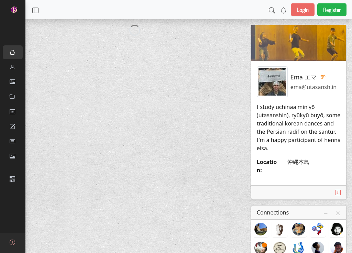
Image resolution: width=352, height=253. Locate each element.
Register (332, 9)
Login (303, 9)
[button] (35, 9)
